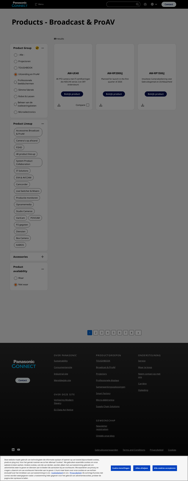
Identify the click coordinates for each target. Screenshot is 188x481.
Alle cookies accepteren (165, 468)
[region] (94, 468)
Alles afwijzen (142, 468)
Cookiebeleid (57, 473)
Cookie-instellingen (120, 468)
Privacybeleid (76, 473)
